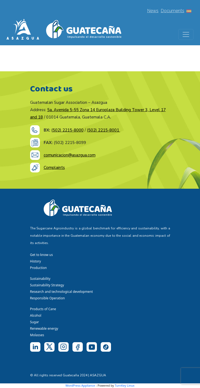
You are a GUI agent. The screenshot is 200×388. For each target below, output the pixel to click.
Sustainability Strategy (47, 285)
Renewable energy (44, 328)
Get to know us (41, 254)
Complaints (54, 167)
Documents (172, 10)
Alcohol (36, 315)
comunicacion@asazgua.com (70, 155)
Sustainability (40, 278)
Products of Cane (43, 309)
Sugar (34, 322)
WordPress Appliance (80, 385)
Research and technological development (62, 291)
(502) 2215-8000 (67, 130)
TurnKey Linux (125, 385)
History (35, 261)
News (152, 10)
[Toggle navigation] (185, 34)
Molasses (37, 335)
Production (38, 267)
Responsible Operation (48, 298)
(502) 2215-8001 (103, 130)
